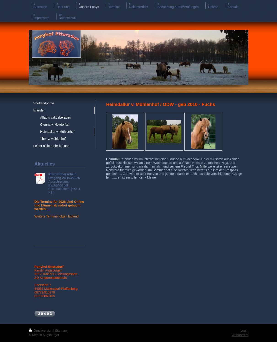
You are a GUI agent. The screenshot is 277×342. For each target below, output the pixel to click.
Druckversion (41, 330)
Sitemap (61, 330)
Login (244, 330)
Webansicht (240, 335)
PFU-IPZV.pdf (58, 185)
